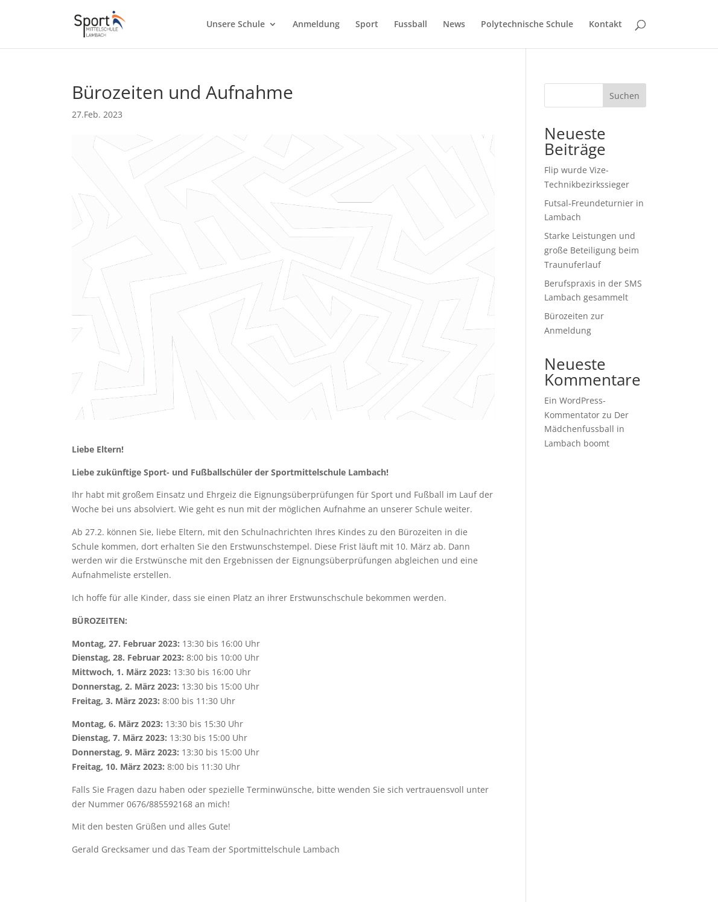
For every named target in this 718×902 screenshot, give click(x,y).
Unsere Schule (235, 25)
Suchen (624, 95)
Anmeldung (316, 25)
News (454, 25)
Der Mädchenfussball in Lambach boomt (586, 429)
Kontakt (605, 25)
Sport (366, 25)
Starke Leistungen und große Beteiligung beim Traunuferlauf (591, 250)
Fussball (410, 25)
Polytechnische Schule (527, 25)
